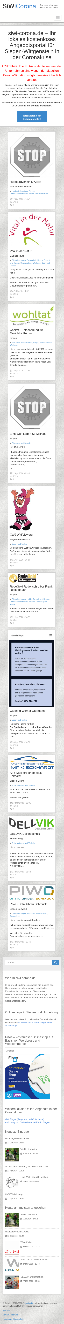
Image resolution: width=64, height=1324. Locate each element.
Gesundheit (31, 260)
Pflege (35, 343)
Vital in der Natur (20, 251)
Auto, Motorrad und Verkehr (23, 785)
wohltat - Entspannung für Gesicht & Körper (26, 331)
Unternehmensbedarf (18, 194)
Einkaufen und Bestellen (22, 343)
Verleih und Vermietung (38, 194)
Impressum (7, 1319)
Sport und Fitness (27, 191)
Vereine (32, 602)
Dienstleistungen (19, 260)
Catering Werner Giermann (27, 710)
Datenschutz (18, 1319)
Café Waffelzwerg (21, 534)
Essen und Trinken (19, 544)
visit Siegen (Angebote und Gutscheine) (24, 1119)
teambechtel (29, 1303)
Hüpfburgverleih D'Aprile (25, 181)
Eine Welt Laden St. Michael (28, 433)
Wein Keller (26, 1242)
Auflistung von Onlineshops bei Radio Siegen (27, 1122)
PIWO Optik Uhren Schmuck (28, 904)
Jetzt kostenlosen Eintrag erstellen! (32, 117)
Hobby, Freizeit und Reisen (38, 599)
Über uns (14, 1315)
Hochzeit (15, 191)
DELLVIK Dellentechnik (25, 833)
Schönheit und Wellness (30, 263)
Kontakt (6, 1315)
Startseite (6, 1310)
